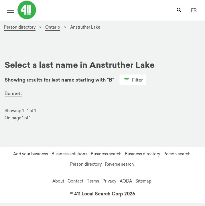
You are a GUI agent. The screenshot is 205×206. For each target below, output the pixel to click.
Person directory (86, 164)
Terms (93, 181)
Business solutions (69, 154)
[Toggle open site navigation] (10, 10)
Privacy (109, 181)
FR (194, 10)
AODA (126, 181)
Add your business (30, 154)
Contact (75, 181)
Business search (106, 154)
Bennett (13, 93)
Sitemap (143, 181)
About (58, 181)
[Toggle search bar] (180, 10)
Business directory (142, 154)
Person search (176, 154)
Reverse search (119, 164)
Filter (133, 79)
